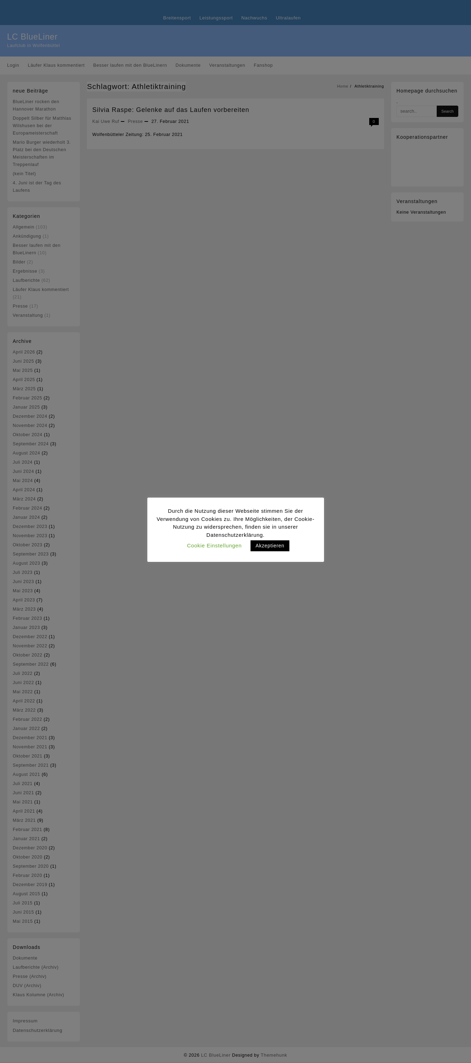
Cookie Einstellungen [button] (214, 545)
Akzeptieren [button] (269, 545)
